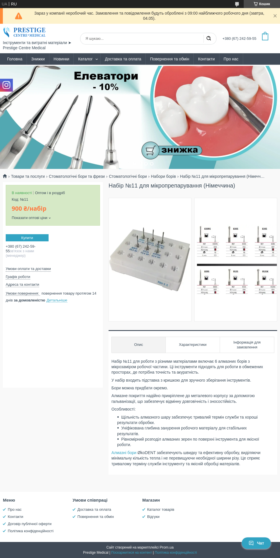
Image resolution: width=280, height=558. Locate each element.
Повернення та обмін (169, 59)
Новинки (61, 59)
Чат (256, 543)
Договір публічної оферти (29, 524)
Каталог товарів (160, 509)
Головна (14, 59)
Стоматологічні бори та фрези (77, 176)
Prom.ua (167, 547)
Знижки (38, 59)
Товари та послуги (28, 176)
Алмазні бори (123, 452)
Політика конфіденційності (30, 531)
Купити (27, 238)
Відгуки (153, 516)
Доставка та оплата (123, 59)
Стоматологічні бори (128, 176)
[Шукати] (208, 39)
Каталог (85, 59)
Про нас (231, 59)
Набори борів (163, 176)
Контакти (206, 59)
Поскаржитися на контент (131, 553)
